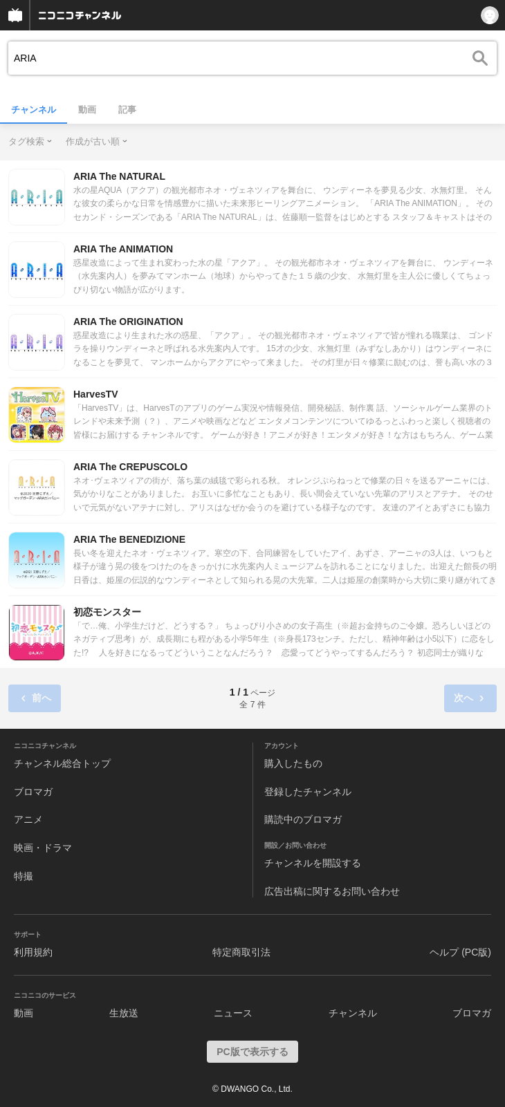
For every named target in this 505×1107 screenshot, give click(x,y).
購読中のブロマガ (303, 819)
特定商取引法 (241, 952)
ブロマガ (33, 791)
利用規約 (33, 952)
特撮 (23, 876)
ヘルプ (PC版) (460, 952)
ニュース (233, 1012)
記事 (127, 109)
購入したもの (293, 763)
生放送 (123, 1012)
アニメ (28, 819)
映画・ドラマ (43, 847)
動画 (87, 109)
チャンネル (33, 109)
